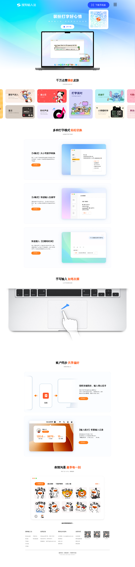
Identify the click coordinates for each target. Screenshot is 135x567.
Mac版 (26, 538)
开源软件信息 (73, 552)
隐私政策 (66, 552)
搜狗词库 (60, 543)
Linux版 (27, 543)
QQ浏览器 (78, 536)
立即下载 (68, 26)
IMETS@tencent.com (51, 541)
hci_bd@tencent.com (68, 536)
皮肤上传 (60, 541)
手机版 (26, 541)
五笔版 (26, 546)
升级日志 (35, 536)
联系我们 (60, 538)
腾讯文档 (78, 541)
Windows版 (28, 536)
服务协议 (61, 552)
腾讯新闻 (78, 543)
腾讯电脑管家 (79, 538)
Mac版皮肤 (35, 538)
